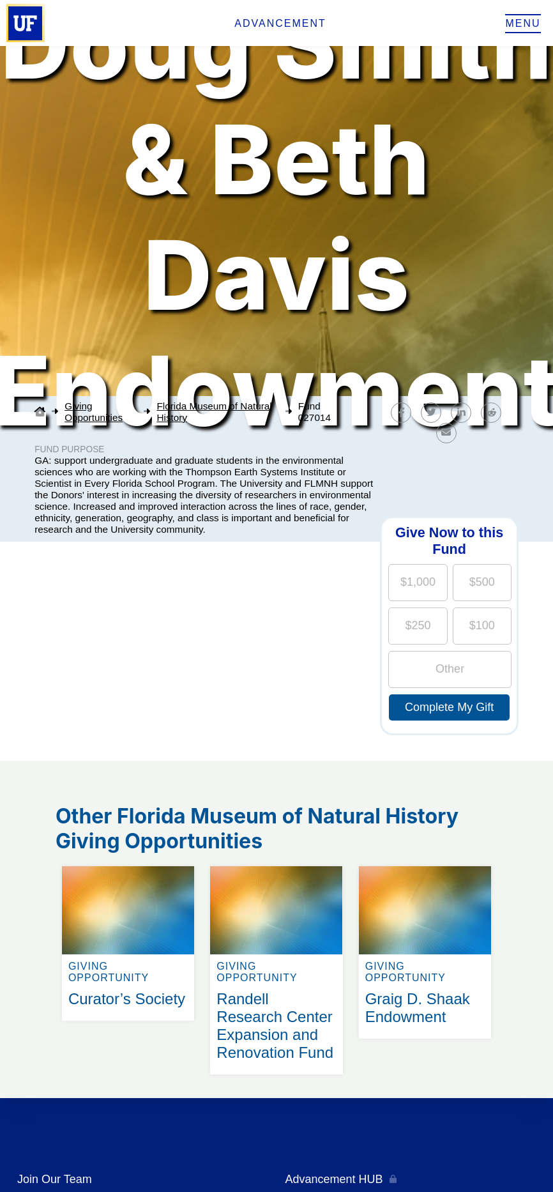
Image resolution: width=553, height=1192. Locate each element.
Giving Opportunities (93, 412)
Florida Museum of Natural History (213, 412)
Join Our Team (54, 1179)
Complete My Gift (449, 707)
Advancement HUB (334, 1179)
